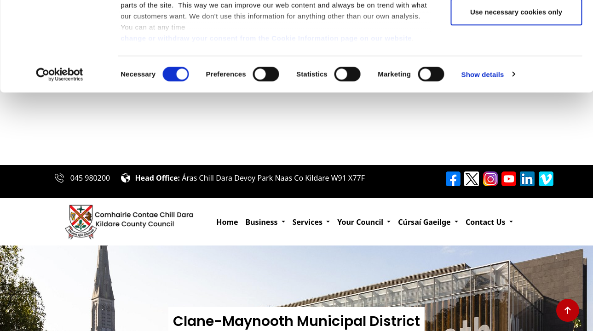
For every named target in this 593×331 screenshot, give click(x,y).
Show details (482, 147)
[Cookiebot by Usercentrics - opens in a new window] (59, 147)
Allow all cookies (516, 24)
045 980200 (90, 178)
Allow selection (516, 54)
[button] (265, 222)
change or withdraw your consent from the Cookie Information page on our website (266, 110)
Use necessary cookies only (516, 84)
